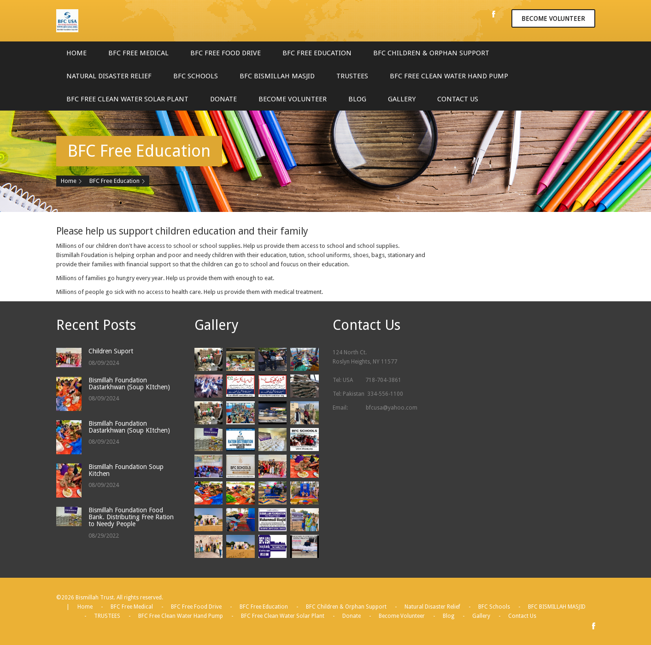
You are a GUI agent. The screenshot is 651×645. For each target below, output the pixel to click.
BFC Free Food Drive (225, 53)
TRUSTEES (352, 76)
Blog (357, 99)
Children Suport (110, 351)
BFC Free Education (317, 53)
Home (76, 53)
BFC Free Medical (138, 53)
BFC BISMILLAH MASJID (277, 76)
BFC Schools (195, 76)
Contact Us (457, 99)
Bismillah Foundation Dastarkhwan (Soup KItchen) (129, 383)
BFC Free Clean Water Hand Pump (449, 76)
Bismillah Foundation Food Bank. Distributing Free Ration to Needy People (131, 517)
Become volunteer (553, 18)
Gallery (402, 99)
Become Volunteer (292, 99)
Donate (223, 99)
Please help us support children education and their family (182, 231)
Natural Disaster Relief (109, 76)
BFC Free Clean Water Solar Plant (127, 99)
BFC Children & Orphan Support (431, 53)
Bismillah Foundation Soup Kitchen (126, 470)
